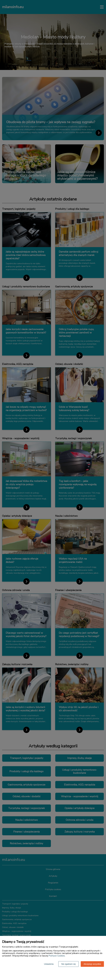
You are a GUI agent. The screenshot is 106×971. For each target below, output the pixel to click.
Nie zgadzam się (68, 964)
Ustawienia (48, 964)
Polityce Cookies (56, 955)
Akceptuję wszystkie (92, 964)
